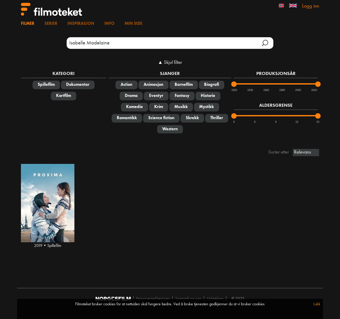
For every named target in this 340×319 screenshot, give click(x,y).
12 (296, 121)
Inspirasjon (80, 24)
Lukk (316, 304)
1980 (281, 90)
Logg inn (310, 6)
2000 (297, 90)
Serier (50, 24)
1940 (249, 90)
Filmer (27, 24)
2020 (313, 90)
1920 (233, 90)
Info (109, 24)
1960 (265, 90)
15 (317, 121)
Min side (133, 24)
